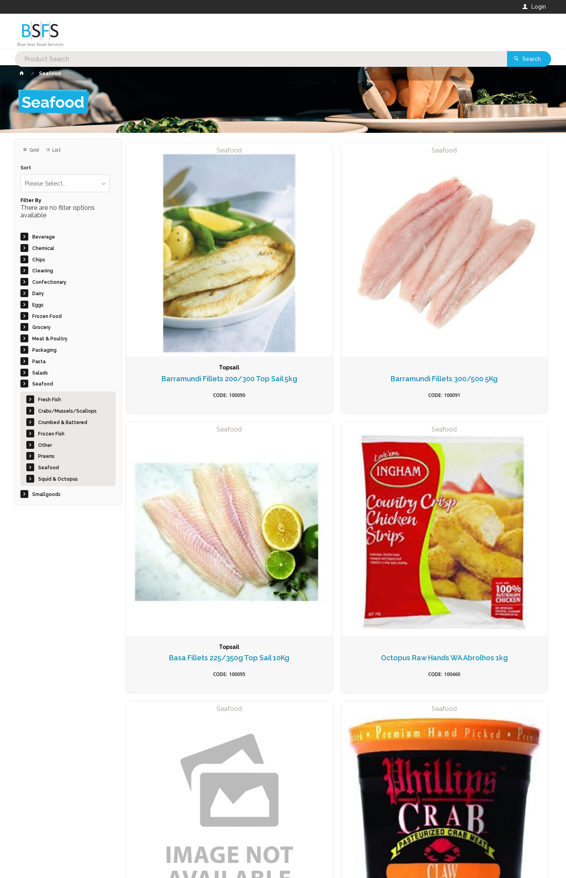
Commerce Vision (60, 866)
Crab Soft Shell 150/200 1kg (390, 443)
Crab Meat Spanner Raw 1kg (498, 443)
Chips (38, 260)
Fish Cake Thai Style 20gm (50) (175, 614)
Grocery (41, 327)
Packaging (44, 350)
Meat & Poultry (50, 339)
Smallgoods (46, 494)
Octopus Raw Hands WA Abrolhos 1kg (498, 271)
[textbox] (251, 31)
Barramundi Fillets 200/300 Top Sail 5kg (175, 271)
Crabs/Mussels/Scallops (67, 411)
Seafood (42, 384)
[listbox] (65, 183)
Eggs (38, 305)
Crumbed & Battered (62, 422)
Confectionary (49, 282)
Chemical (43, 248)
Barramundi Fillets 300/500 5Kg (283, 271)
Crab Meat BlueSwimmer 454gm (282, 443)
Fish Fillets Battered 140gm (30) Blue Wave (498, 614)
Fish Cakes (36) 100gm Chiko (283, 614)
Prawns (46, 456)
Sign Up (466, 703)
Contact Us (35, 833)
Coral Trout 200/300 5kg (175, 439)
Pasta (39, 361)
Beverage (43, 237)
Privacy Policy (321, 718)
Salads (40, 373)
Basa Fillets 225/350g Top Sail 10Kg (390, 271)
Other (45, 445)
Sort (25, 168)
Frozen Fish (51, 434)
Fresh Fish (49, 399)
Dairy (38, 293)
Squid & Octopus (58, 479)
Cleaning (42, 271)
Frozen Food (47, 316)
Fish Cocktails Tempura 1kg (390, 614)
